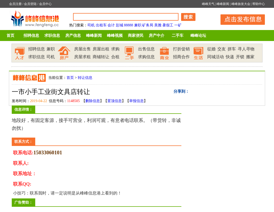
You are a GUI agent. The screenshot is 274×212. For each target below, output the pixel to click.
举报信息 (136, 101)
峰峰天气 (208, 4)
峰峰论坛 (198, 35)
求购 (115, 49)
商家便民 (136, 35)
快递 (230, 57)
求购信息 (146, 57)
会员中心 (45, 4)
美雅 (158, 25)
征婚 (211, 49)
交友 (221, 49)
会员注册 (15, 4)
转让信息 (85, 78)
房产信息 (73, 35)
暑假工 (167, 25)
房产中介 (156, 35)
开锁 (240, 57)
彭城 (119, 25)
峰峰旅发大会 (240, 4)
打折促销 (181, 49)
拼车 (232, 49)
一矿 (178, 25)
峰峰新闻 (223, 4)
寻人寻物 (246, 49)
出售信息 (146, 49)
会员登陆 (30, 4)
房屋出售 (82, 49)
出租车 (101, 25)
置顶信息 (114, 101)
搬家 (250, 57)
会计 (111, 25)
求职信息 (52, 35)
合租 (115, 57)
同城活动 (215, 57)
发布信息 (240, 18)
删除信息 (92, 101)
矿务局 (147, 25)
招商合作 (181, 57)
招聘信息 (31, 35)
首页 (10, 35)
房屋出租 (101, 49)
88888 (128, 25)
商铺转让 (101, 57)
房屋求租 (82, 57)
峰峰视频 (115, 35)
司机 (91, 25)
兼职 (137, 25)
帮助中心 (258, 4)
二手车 (177, 35)
